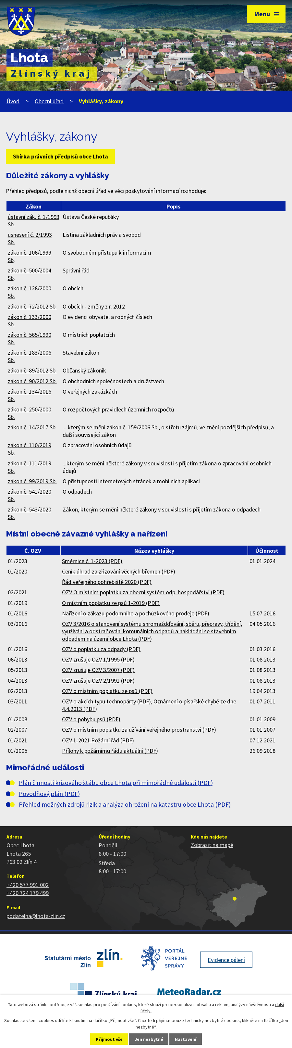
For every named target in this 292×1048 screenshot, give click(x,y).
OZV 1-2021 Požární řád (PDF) (98, 740)
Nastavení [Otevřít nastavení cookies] (185, 1039)
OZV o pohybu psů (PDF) (91, 719)
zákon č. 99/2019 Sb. (32, 481)
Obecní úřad (49, 101)
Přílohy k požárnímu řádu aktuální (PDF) (110, 750)
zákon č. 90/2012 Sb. (32, 381)
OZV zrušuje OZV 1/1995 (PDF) (98, 659)
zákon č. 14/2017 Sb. (32, 427)
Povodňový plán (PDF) (49, 794)
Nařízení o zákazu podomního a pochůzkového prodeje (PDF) (135, 613)
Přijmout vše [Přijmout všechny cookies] (109, 1039)
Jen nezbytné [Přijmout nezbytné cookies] (149, 1039)
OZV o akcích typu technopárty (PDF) (106, 701)
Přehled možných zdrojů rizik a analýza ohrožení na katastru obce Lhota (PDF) (125, 804)
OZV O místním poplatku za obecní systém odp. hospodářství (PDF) (143, 592)
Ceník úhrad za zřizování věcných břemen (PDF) (118, 571)
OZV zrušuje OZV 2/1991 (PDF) (98, 680)
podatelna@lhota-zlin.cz (35, 916)
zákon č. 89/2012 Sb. (32, 370)
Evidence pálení (226, 960)
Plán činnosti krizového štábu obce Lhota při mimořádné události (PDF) (116, 783)
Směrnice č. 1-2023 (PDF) (92, 561)
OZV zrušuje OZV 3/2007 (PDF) (98, 670)
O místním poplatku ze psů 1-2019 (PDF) (111, 603)
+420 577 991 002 (27, 885)
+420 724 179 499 (27, 893)
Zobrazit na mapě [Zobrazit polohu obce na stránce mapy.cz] (212, 845)
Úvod (12, 101)
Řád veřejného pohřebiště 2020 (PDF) (107, 582)
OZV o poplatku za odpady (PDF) (101, 649)
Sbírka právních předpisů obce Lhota (60, 156)
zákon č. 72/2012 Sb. (32, 306)
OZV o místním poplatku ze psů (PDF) (107, 691)
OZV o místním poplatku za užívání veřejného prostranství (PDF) (139, 729)
